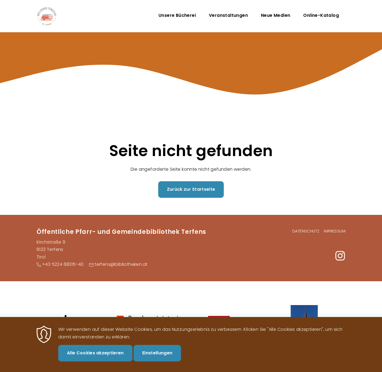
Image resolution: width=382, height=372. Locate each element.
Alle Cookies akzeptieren (95, 358)
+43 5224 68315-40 (63, 264)
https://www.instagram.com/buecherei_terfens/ (340, 255)
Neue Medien (275, 15)
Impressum (334, 231)
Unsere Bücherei (177, 15)
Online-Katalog (321, 15)
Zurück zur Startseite (191, 189)
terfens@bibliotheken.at (121, 264)
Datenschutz (305, 231)
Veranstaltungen (228, 15)
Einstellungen (157, 358)
